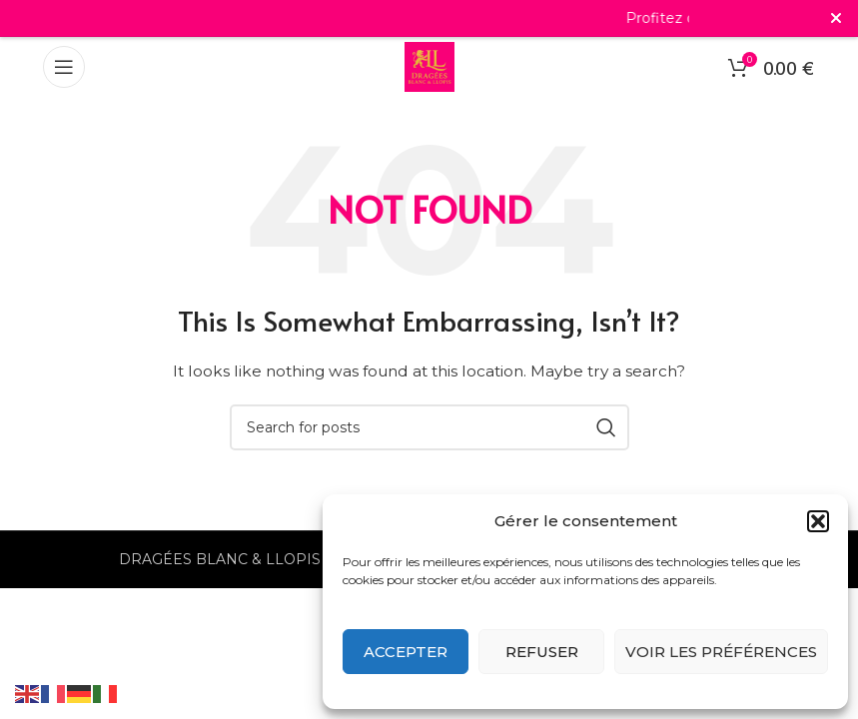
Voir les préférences (721, 651)
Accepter (405, 651)
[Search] (429, 427)
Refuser (541, 651)
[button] (818, 521)
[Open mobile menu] (64, 67)
